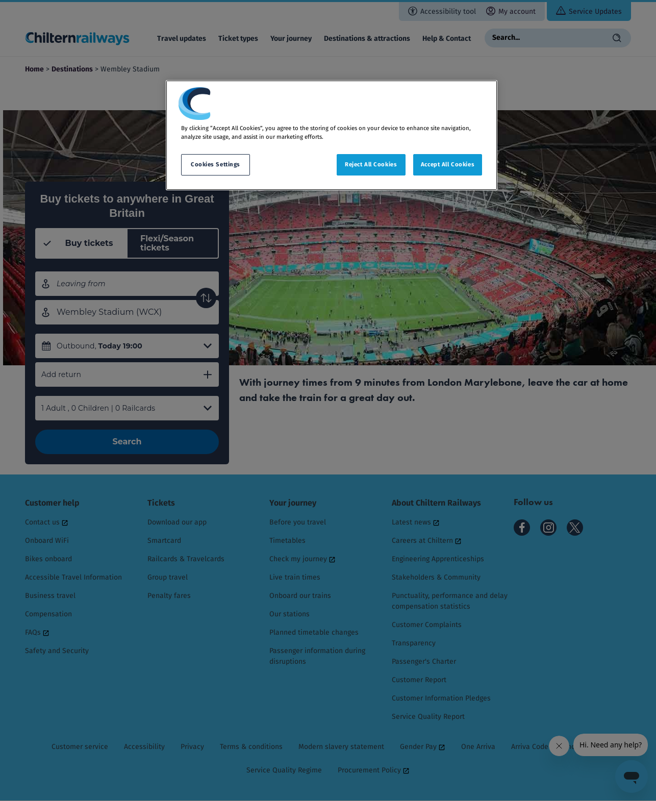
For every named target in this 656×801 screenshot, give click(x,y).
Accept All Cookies (447, 164)
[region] (331, 135)
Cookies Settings (215, 164)
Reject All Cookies (371, 164)
